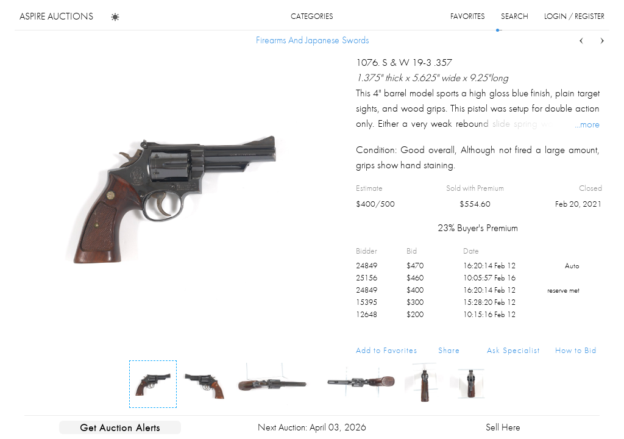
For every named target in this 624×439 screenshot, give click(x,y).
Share (449, 349)
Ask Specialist (513, 349)
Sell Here (503, 427)
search (514, 16)
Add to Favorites (386, 349)
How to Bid (576, 349)
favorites (467, 16)
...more (587, 123)
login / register (574, 16)
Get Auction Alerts (120, 427)
